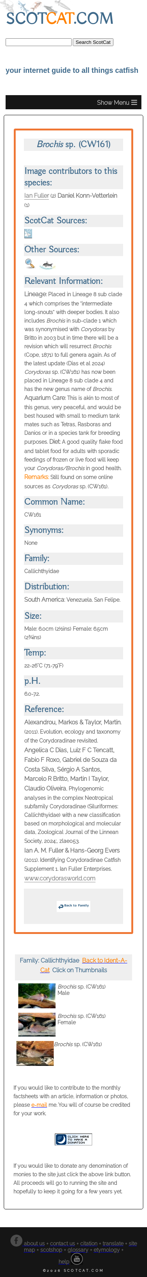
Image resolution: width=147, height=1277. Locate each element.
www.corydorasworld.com (60, 878)
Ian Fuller (36, 195)
